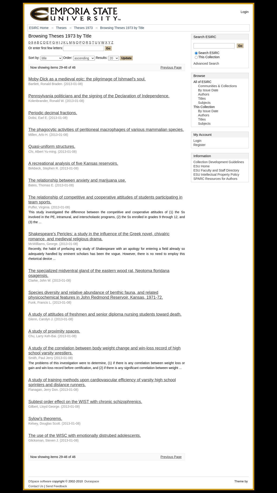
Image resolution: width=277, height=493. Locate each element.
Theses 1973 (83, 28)
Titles (202, 98)
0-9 (31, 42)
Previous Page (170, 67)
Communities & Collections (217, 86)
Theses (61, 28)
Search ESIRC (207, 53)
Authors (203, 94)
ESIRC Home (39, 28)
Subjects (204, 103)
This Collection (207, 57)
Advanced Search (206, 63)
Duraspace (91, 481)
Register (200, 145)
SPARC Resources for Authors (216, 179)
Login (244, 12)
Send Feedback (56, 486)
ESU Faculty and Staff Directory (216, 170)
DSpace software (40, 481)
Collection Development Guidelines (219, 162)
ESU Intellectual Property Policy (216, 174)
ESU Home (202, 166)
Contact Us (36, 486)
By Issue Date (208, 90)
